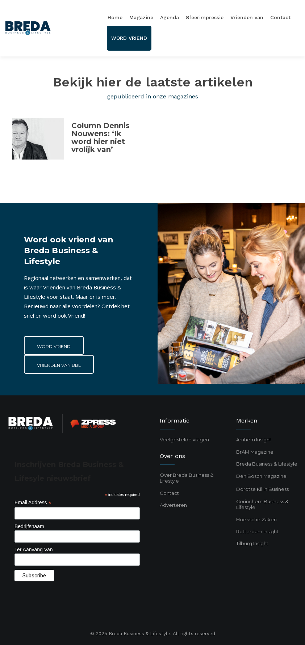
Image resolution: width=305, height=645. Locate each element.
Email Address (32, 502)
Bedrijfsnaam (29, 526)
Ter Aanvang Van (33, 549)
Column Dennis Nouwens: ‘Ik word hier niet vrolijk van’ (100, 137)
